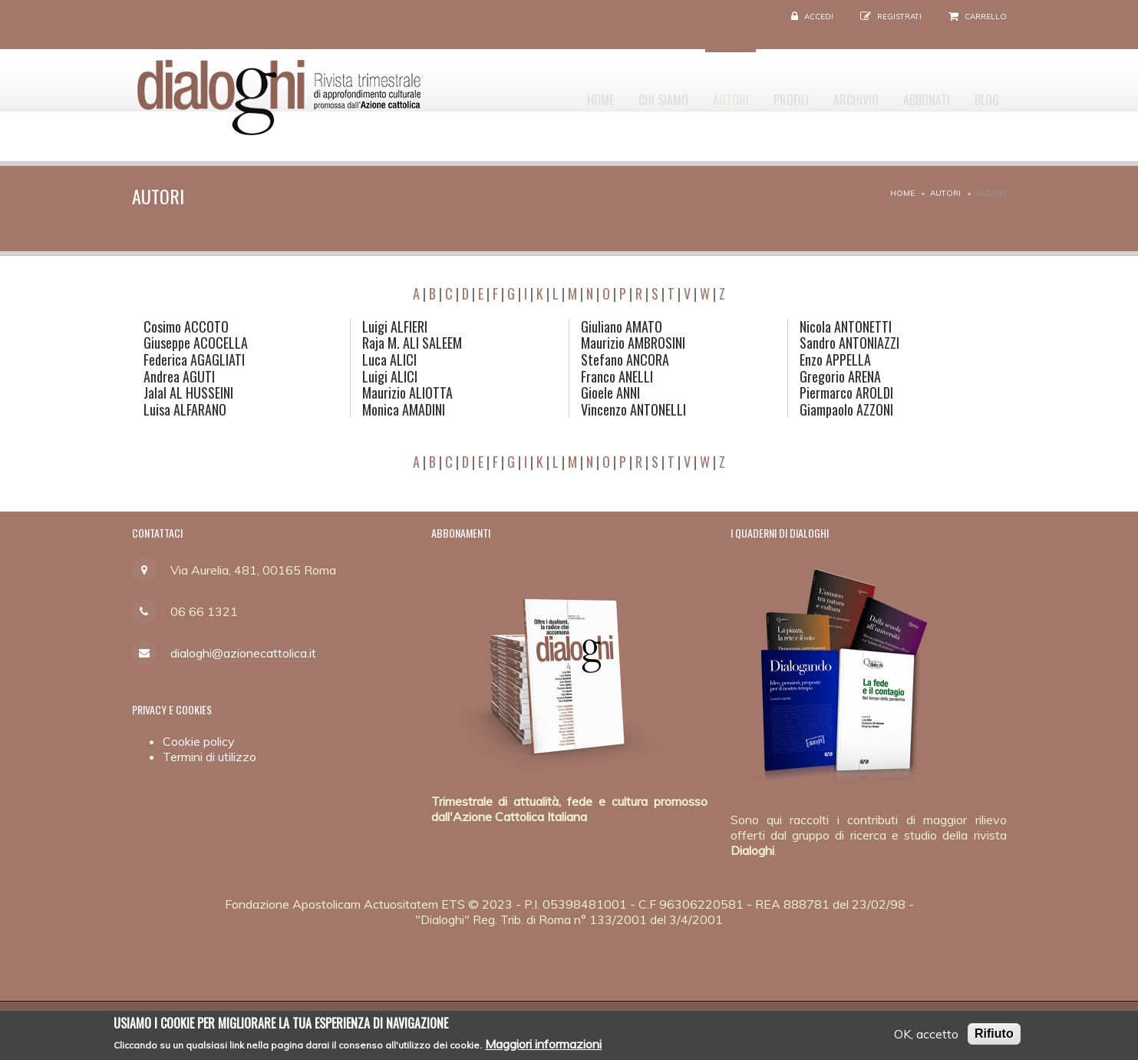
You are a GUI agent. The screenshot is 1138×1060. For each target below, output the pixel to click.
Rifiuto (994, 1037)
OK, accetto (926, 1037)
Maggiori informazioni (543, 1047)
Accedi (818, 17)
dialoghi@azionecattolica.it (243, 653)
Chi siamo (617, 93)
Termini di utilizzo (209, 756)
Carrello (986, 17)
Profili (762, 93)
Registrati (899, 17)
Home (546, 93)
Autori (693, 93)
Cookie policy (199, 741)
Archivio (835, 93)
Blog (983, 93)
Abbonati (914, 93)
